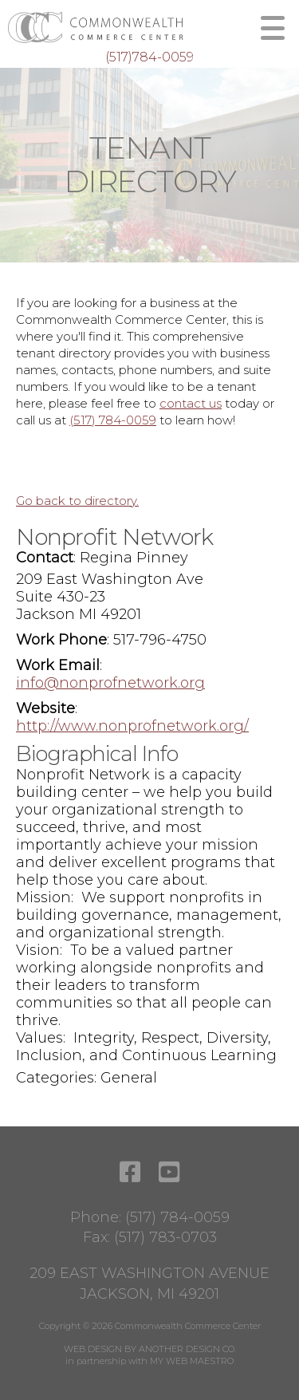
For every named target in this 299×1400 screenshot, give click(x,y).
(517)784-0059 (149, 57)
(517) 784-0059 (112, 420)
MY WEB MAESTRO (192, 1360)
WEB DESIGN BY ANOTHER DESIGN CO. (150, 1349)
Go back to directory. (77, 500)
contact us (190, 403)
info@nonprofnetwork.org (110, 683)
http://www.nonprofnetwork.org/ (132, 726)
